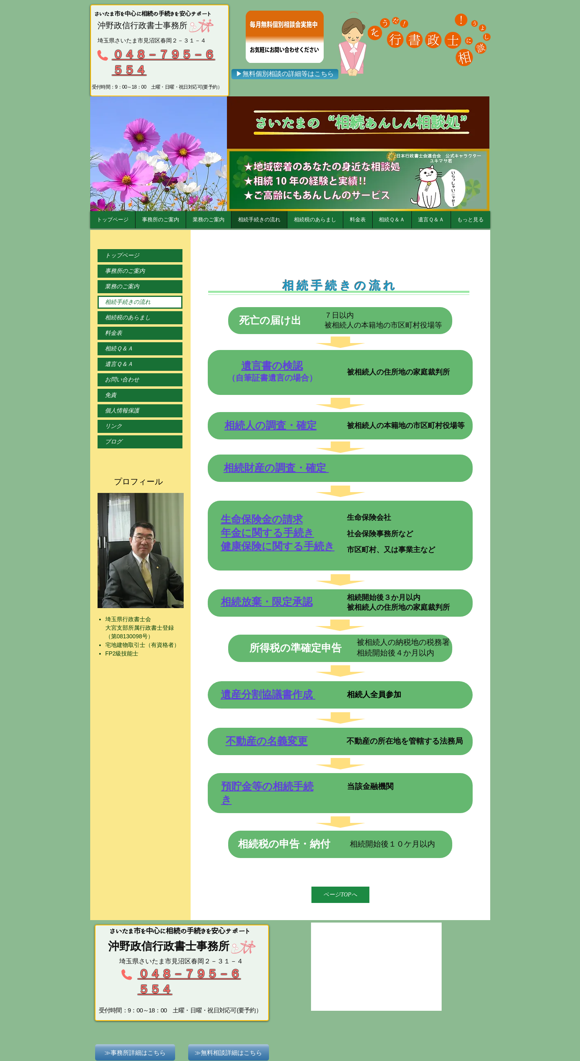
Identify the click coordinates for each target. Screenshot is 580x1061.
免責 (110, 395)
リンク (113, 426)
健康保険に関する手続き (278, 546)
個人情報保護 (122, 411)
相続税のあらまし (128, 317)
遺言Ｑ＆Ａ (119, 364)
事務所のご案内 (125, 271)
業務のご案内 (122, 286)
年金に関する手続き (267, 532)
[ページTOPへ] (340, 895)
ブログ (113, 442)
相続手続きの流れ (128, 302)
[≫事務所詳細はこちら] (135, 1052)
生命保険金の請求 (262, 519)
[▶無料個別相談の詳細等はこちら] (284, 74)
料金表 (113, 333)
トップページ (122, 255)
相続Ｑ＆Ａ (119, 348)
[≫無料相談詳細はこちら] (228, 1052)
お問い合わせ (122, 380)
